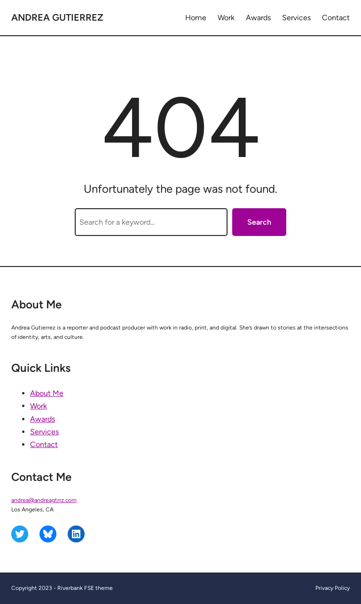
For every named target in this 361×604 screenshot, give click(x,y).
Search (259, 222)
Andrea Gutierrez (57, 17)
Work (38, 405)
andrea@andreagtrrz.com (44, 500)
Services (44, 431)
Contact (44, 444)
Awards (42, 419)
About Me (46, 393)
